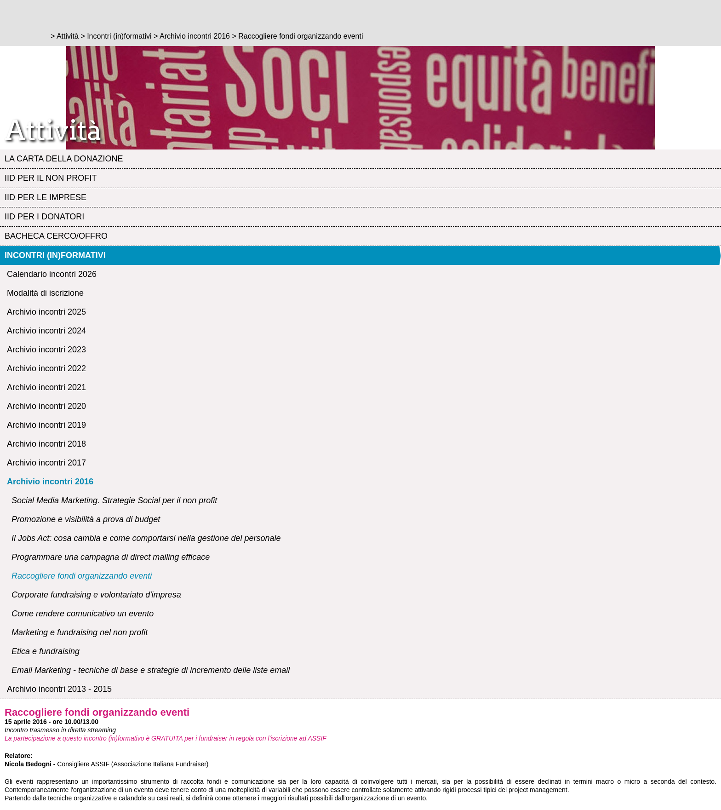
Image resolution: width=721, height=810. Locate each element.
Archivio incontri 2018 (46, 443)
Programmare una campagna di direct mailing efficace (110, 557)
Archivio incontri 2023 (46, 349)
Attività (68, 36)
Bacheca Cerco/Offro (56, 236)
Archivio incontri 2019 (46, 425)
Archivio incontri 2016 (50, 481)
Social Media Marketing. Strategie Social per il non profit (114, 500)
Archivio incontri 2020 (46, 406)
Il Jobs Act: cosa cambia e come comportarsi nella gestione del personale (146, 538)
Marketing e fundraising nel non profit (79, 632)
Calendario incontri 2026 (52, 274)
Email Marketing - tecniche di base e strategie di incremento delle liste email (150, 670)
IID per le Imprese (45, 197)
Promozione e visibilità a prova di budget (85, 519)
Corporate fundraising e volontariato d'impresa (96, 594)
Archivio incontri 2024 (46, 330)
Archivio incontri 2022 (46, 368)
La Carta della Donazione (64, 158)
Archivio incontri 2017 (46, 462)
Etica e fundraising (45, 651)
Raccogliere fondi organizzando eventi (81, 575)
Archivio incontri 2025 (46, 311)
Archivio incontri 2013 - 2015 (59, 689)
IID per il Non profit (51, 178)
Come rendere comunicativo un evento (82, 613)
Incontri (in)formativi (55, 255)
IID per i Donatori (44, 216)
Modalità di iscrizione (45, 293)
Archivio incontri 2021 (46, 387)
